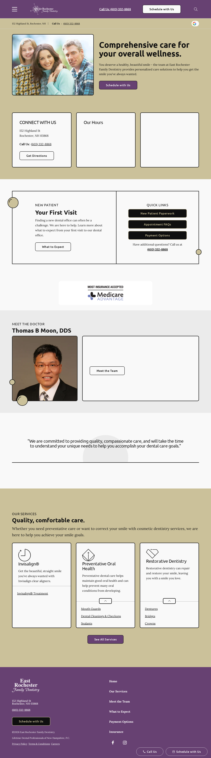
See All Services (105, 639)
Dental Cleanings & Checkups (101, 616)
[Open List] (105, 601)
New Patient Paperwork (157, 213)
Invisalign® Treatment (32, 593)
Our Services (118, 691)
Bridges (150, 616)
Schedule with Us (161, 9)
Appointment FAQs (157, 224)
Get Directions (36, 156)
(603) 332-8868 (71, 23)
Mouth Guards (91, 609)
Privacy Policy (19, 743)
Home (113, 681)
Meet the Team (107, 371)
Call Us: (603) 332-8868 (115, 9)
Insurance (116, 732)
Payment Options (157, 235)
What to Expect (53, 247)
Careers (55, 743)
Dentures (151, 609)
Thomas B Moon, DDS (41, 330)
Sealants (86, 623)
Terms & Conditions (39, 743)
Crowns (150, 623)
